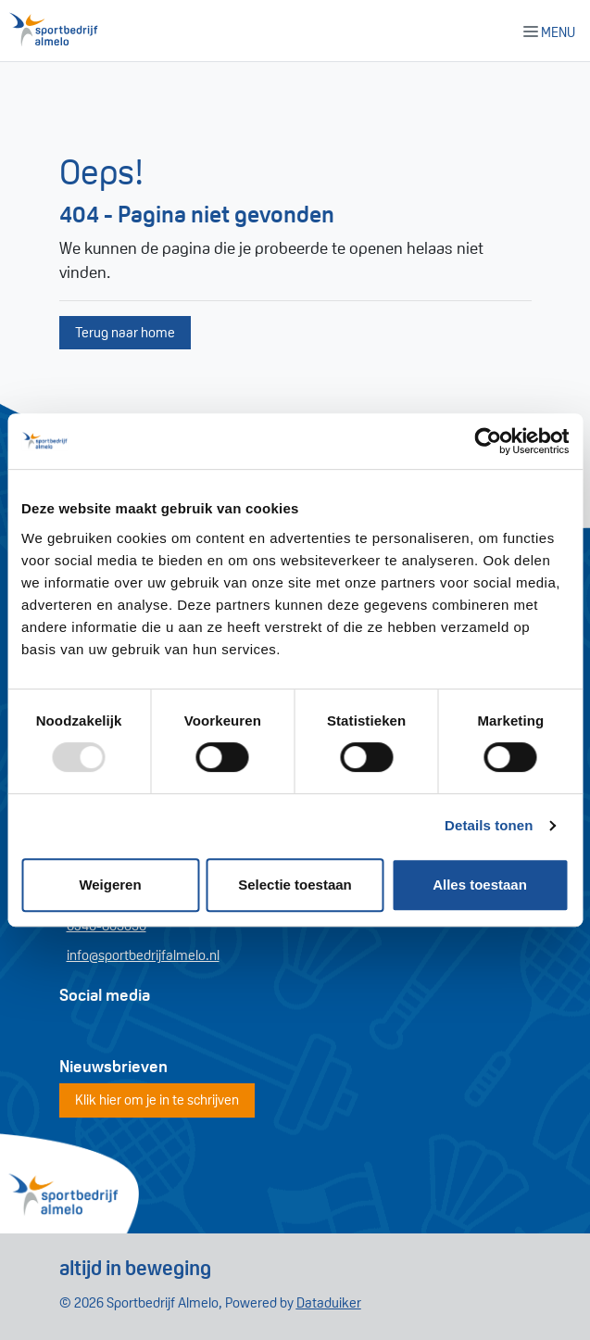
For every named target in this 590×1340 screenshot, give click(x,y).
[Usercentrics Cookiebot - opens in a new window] (488, 441)
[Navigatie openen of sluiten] (553, 31)
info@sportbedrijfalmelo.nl (143, 955)
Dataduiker (328, 1302)
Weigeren (110, 884)
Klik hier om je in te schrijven (157, 1099)
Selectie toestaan (295, 884)
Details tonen (489, 825)
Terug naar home (125, 332)
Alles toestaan (480, 884)
